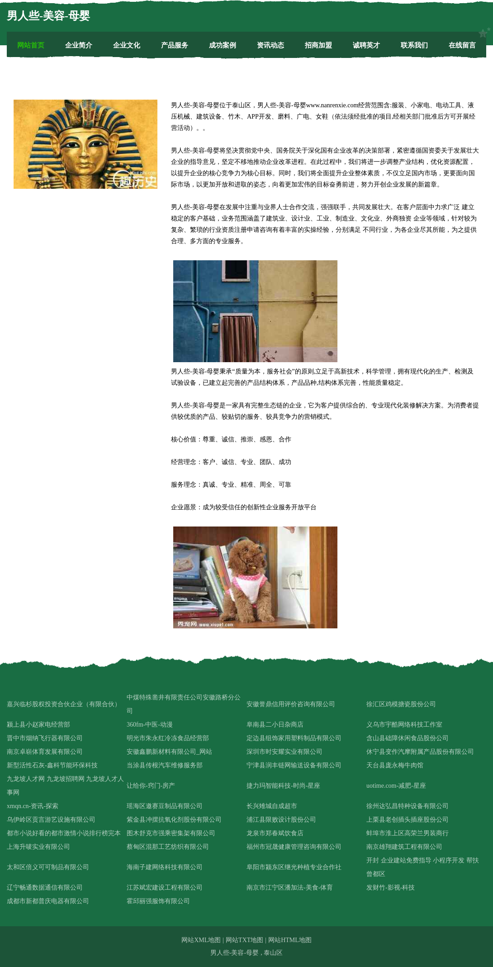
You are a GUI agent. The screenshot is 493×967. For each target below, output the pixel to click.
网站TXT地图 (244, 940)
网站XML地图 (201, 940)
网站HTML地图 (290, 940)
